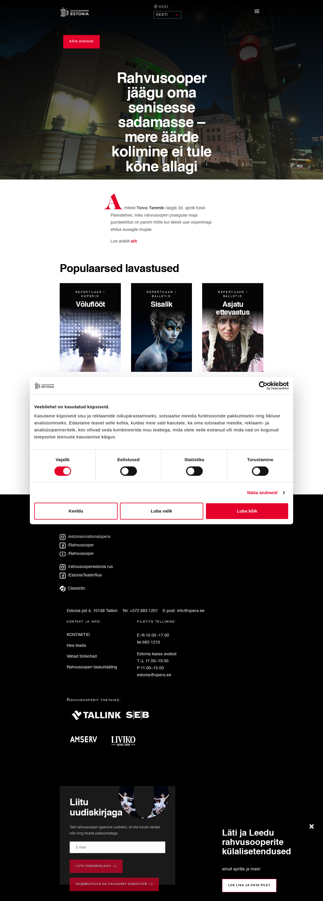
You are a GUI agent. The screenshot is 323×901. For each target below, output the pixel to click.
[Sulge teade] (313, 826)
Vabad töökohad (82, 656)
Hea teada (76, 646)
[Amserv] (86, 741)
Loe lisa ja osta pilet (249, 885)
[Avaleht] (74, 12)
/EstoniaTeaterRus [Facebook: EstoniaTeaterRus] (81, 575)
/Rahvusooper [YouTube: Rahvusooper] (77, 554)
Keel (161, 6)
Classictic (72, 588)
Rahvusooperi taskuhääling (92, 667)
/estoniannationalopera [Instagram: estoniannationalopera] (85, 537)
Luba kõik (247, 510)
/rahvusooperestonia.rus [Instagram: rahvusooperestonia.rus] (86, 567)
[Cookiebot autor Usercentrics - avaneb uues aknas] (263, 385)
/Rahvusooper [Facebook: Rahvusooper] (77, 545)
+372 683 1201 (144, 611)
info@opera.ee (191, 611)
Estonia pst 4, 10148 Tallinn (92, 611)
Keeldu (75, 510)
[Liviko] (125, 741)
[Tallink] (96, 717)
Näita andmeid (262, 492)
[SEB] (140, 717)
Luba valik (161, 510)
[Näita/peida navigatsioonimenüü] (257, 12)
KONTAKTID (78, 635)
